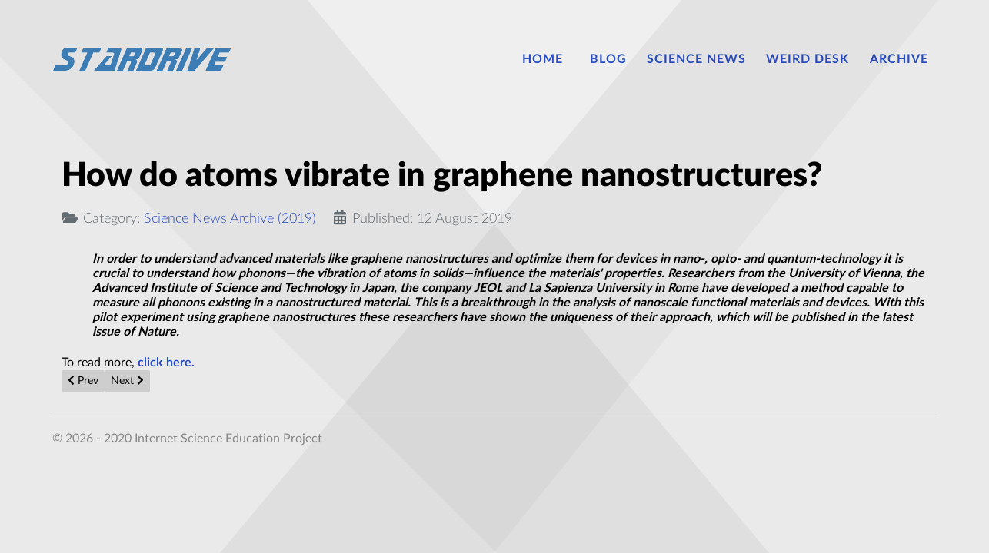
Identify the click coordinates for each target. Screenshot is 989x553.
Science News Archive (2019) (230, 218)
